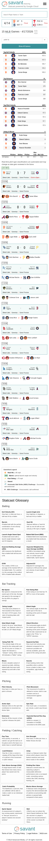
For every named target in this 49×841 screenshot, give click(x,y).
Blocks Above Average (34, 786)
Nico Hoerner (22, 82)
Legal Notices (32, 833)
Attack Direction (32, 623)
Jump (28, 751)
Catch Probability (8, 786)
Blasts (4, 661)
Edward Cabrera (23, 113)
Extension (5, 716)
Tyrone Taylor (22, 56)
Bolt (28, 809)
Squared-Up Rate (32, 642)
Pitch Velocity (7, 687)
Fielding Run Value (33, 765)
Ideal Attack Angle (8, 623)
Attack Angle (31, 606)
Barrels (4, 522)
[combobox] (24, 14)
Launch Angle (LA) (33, 512)
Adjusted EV (30, 563)
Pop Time (5, 736)
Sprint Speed (6, 809)
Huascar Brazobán (23, 109)
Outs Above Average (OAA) (12, 765)
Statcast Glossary (15, 500)
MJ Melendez (22, 64)
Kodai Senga (22, 117)
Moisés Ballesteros (24, 90)
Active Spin (6, 703)
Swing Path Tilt (7, 642)
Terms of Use (7, 833)
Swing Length (7, 606)
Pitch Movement (32, 687)
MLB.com (43, 833)
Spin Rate (29, 703)
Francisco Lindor (23, 68)
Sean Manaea (23, 143)
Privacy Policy (19, 833)
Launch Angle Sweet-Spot (11, 534)
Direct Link (6, 177)
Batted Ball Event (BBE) (35, 534)
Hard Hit (10, 472)
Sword (10, 481)
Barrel (11, 475)
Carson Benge (22, 72)
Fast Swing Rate (32, 589)
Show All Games (24, 46)
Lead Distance (7, 751)
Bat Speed (5, 589)
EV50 (4, 563)
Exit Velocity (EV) (8, 512)
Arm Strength (31, 736)
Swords (29, 661)
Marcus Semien (23, 60)
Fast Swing (12, 478)
